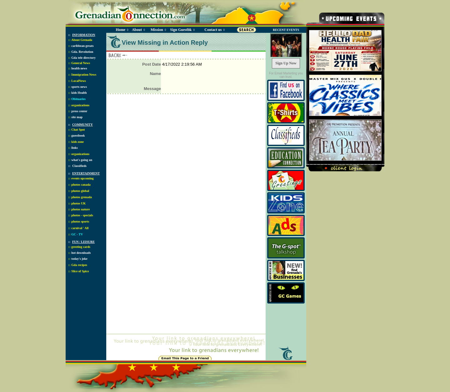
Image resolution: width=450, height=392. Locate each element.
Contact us (213, 30)
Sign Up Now (285, 63)
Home (120, 30)
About (137, 30)
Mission (157, 30)
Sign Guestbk (182, 30)
